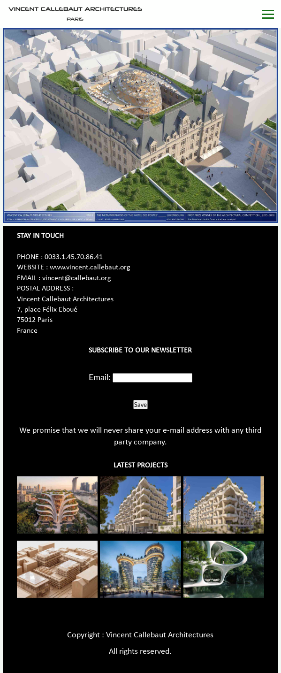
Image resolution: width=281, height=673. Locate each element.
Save (140, 404)
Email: (100, 377)
